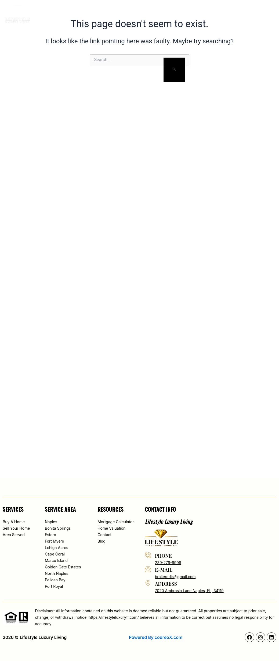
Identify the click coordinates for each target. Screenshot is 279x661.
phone (163, 556)
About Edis (100, 14)
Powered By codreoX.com (156, 637)
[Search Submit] (174, 70)
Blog (198, 14)
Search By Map (135, 14)
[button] (243, 14)
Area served (172, 14)
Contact (220, 14)
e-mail (163, 570)
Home (75, 14)
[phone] (148, 555)
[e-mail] (148, 569)
